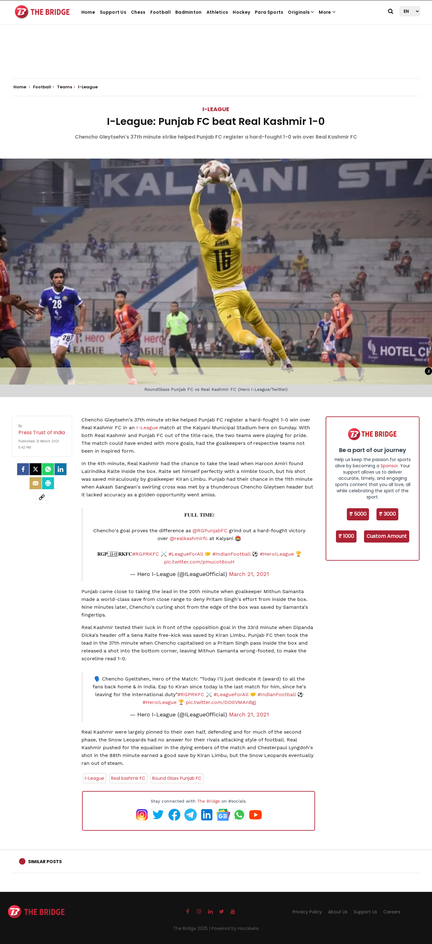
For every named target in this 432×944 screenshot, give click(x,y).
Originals (301, 12)
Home (88, 12)
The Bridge (208, 801)
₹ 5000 (357, 514)
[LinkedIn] (60, 469)
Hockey (241, 12)
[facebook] (23, 469)
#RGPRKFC (145, 554)
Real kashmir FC (128, 778)
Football (160, 12)
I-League (215, 109)
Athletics (217, 12)
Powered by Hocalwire (235, 928)
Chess (138, 12)
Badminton (188, 12)
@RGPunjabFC (209, 530)
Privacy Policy (307, 912)
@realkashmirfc (189, 538)
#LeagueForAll (185, 554)
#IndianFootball (231, 554)
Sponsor (389, 466)
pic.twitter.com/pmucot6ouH (199, 562)
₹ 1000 (346, 536)
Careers (391, 912)
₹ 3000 (387, 514)
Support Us (113, 12)
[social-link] (42, 497)
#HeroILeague (277, 554)
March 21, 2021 (249, 574)
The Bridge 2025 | (192, 928)
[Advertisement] (216, 59)
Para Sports (269, 12)
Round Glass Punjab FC (176, 778)
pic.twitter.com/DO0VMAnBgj (221, 702)
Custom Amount (386, 536)
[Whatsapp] (48, 469)
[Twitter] (35, 469)
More (327, 12)
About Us (337, 912)
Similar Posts (45, 861)
